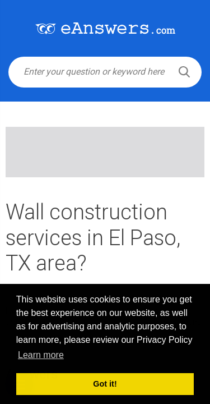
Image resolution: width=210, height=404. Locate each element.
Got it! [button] (104, 383)
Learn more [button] (41, 355)
